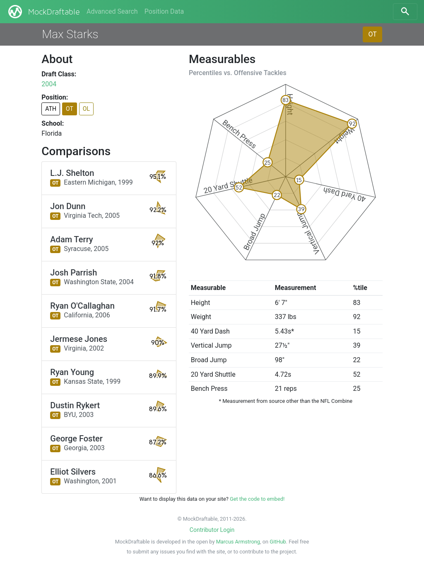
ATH (50, 108)
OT (372, 34)
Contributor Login (212, 529)
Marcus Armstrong (238, 542)
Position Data (164, 11)
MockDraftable (43, 11)
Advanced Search (112, 11)
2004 (48, 84)
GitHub (278, 542)
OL (86, 108)
